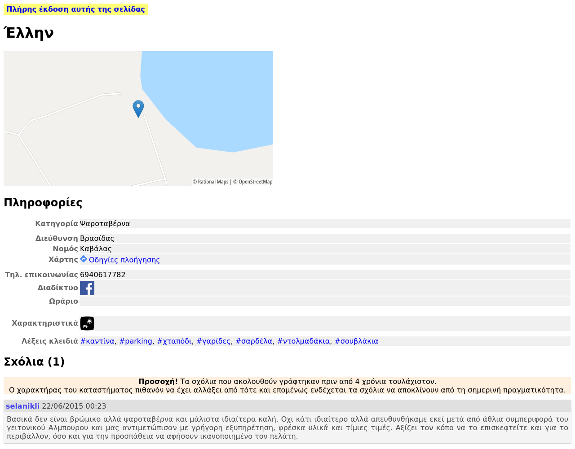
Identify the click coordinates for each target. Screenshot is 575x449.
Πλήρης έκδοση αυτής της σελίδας (75, 9)
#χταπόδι (174, 341)
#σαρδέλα (254, 341)
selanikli (23, 406)
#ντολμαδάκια (303, 341)
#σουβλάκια (356, 341)
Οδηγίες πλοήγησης (120, 260)
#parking (135, 341)
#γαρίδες (213, 341)
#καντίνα (97, 341)
